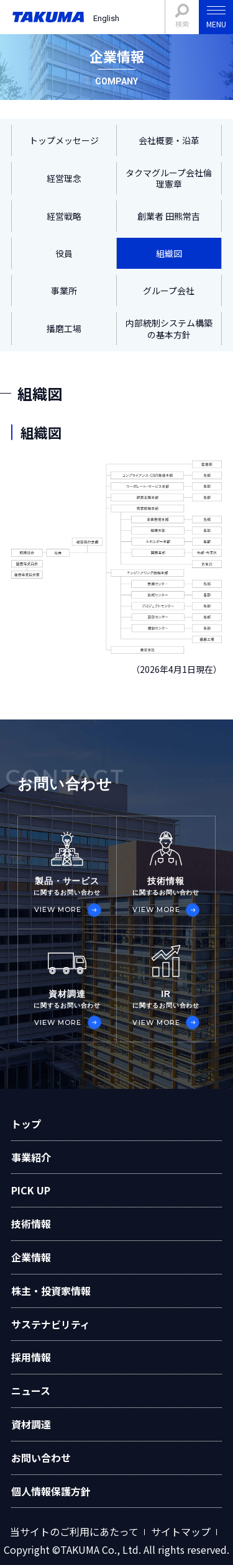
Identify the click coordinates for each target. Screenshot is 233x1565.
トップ (26, 1123)
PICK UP (30, 1190)
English (106, 18)
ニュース (30, 1390)
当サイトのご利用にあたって (74, 1532)
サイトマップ (181, 1532)
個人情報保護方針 (51, 1491)
